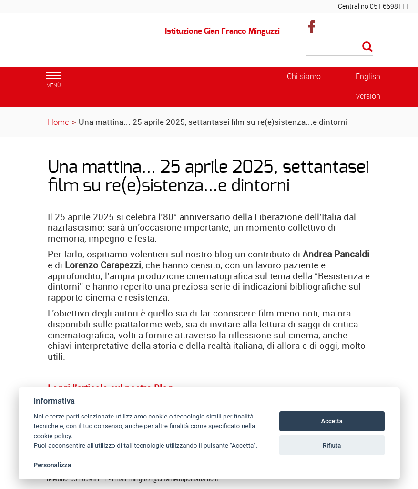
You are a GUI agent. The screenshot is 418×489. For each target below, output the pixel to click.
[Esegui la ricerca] (367, 47)
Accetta (331, 421)
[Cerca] (339, 48)
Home (58, 121)
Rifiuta (332, 445)
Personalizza (52, 465)
